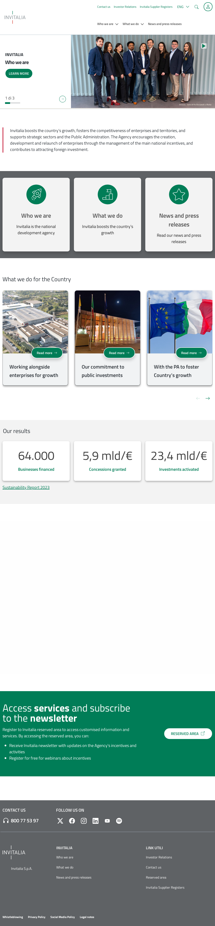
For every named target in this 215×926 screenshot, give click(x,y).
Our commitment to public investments (103, 371)
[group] (35, 339)
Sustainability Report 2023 (26, 487)
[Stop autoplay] (204, 46)
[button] (182, 7)
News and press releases (179, 220)
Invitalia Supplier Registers (156, 6)
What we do (108, 215)
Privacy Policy (36, 917)
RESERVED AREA (188, 734)
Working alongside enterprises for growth (33, 371)
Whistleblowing (13, 917)
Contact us (103, 6)
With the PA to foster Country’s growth (176, 371)
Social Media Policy (62, 917)
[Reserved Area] (208, 6)
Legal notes (87, 917)
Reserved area (156, 877)
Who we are (36, 215)
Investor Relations (125, 6)
